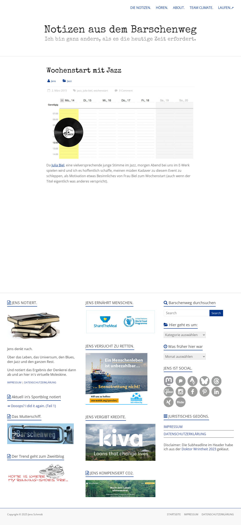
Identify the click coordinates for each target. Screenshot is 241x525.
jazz (79, 90)
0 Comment (123, 90)
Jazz (69, 81)
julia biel (87, 90)
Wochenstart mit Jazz (83, 71)
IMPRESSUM (14, 382)
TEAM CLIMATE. (201, 7)
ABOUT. (179, 7)
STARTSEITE (174, 514)
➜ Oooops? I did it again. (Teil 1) (31, 406)
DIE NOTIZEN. (140, 7)
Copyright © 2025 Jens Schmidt (25, 514)
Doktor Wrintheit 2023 (199, 449)
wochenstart (101, 90)
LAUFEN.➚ (226, 7)
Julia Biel (58, 165)
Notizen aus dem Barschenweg (120, 30)
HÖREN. (162, 7)
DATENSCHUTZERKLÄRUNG (40, 382)
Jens (53, 81)
